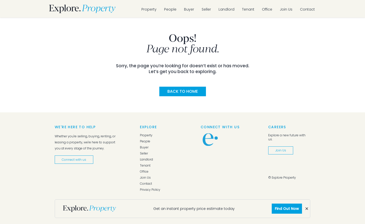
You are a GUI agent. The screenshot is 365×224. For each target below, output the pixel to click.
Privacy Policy (150, 190)
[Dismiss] (306, 208)
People (170, 9)
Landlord (226, 9)
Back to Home (182, 91)
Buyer (189, 9)
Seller (206, 9)
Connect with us (74, 159)
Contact (307, 9)
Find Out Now (287, 208)
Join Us (286, 9)
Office (267, 9)
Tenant (248, 9)
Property (149, 9)
